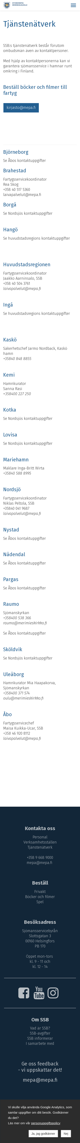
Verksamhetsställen (40, 842)
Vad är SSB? (40, 1028)
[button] (73, 5)
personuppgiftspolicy (45, 1123)
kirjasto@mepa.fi (21, 107)
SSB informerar (40, 1038)
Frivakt (40, 891)
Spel (40, 902)
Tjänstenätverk (40, 847)
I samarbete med (40, 1043)
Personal (40, 837)
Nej (66, 1133)
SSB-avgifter (40, 1033)
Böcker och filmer (40, 896)
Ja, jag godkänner (43, 1133)
